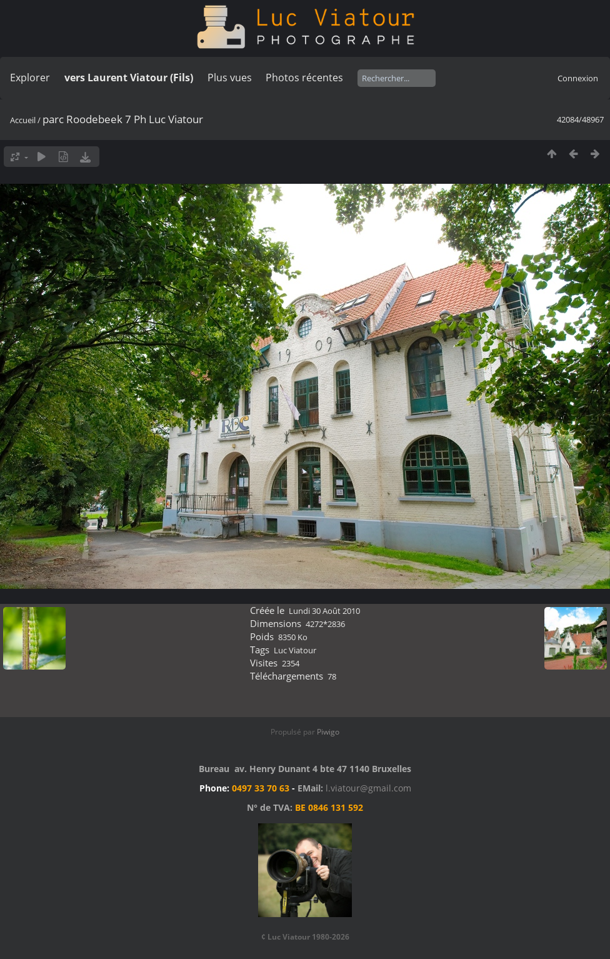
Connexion (578, 78)
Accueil (23, 120)
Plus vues (230, 77)
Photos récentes (304, 77)
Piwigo (328, 731)
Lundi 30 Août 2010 (324, 610)
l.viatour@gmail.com (368, 788)
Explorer (30, 77)
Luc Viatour (295, 650)
